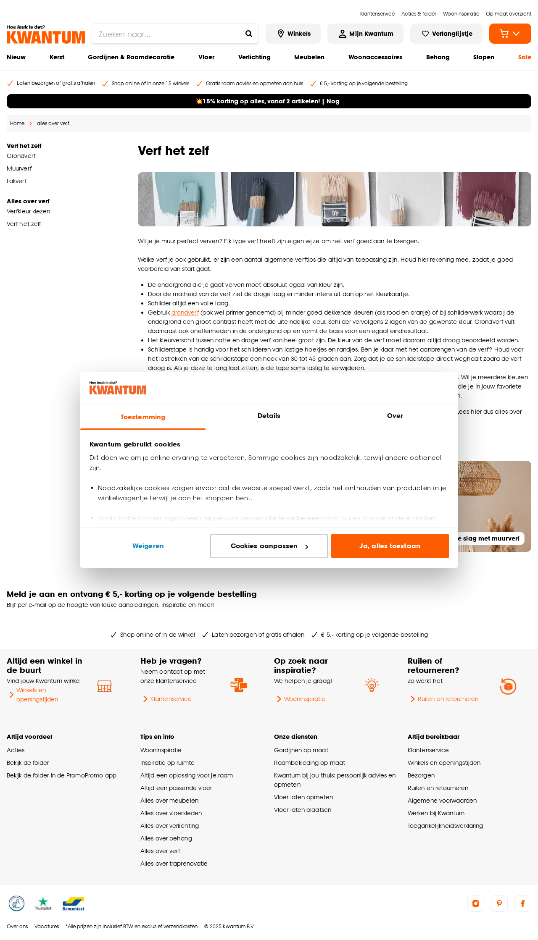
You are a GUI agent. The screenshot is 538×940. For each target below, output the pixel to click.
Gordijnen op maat (301, 750)
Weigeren (148, 546)
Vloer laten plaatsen (302, 809)
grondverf (185, 312)
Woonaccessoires (375, 56)
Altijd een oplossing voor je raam (186, 775)
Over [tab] (395, 416)
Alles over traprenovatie (174, 863)
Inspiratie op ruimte (167, 762)
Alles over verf (160, 850)
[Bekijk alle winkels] (293, 34)
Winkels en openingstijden (32, 694)
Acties (16, 750)
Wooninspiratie (299, 699)
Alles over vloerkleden (171, 813)
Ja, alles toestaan (389, 546)
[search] (175, 34)
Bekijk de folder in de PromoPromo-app (62, 775)
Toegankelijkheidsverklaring (445, 825)
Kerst (57, 56)
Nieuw (16, 56)
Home (17, 123)
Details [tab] (269, 416)
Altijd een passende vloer (176, 787)
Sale (524, 56)
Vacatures (46, 926)
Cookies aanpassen (269, 546)
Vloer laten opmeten (303, 797)
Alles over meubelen (169, 800)
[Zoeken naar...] (249, 34)
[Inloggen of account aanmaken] (365, 34)
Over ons (17, 926)
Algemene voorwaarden (442, 800)
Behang (438, 56)
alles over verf (53, 123)
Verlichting (254, 56)
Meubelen (309, 56)
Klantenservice (166, 699)
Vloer (206, 56)
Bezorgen (421, 775)
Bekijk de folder (28, 762)
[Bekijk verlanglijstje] (446, 34)
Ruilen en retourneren (443, 699)
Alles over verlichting (169, 825)
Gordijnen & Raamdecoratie (131, 56)
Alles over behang (166, 838)
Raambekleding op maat (309, 762)
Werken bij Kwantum (436, 813)
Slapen (483, 56)
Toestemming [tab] (143, 417)
